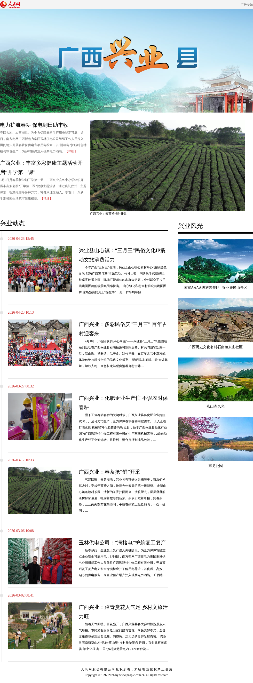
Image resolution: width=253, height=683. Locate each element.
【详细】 (71, 151)
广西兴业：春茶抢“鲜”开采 (109, 472)
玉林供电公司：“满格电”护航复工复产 (122, 542)
